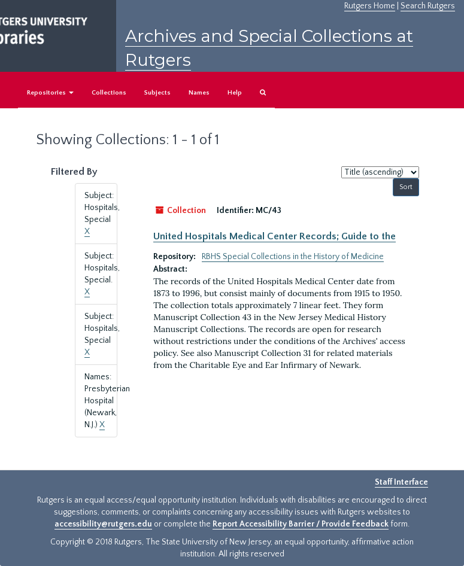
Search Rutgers (428, 6)
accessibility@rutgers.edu (103, 524)
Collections (109, 92)
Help (235, 92)
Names (199, 92)
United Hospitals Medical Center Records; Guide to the (274, 236)
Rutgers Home (369, 6)
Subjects (157, 92)
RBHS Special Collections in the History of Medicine (293, 256)
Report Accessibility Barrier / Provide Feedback (301, 524)
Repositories (50, 92)
